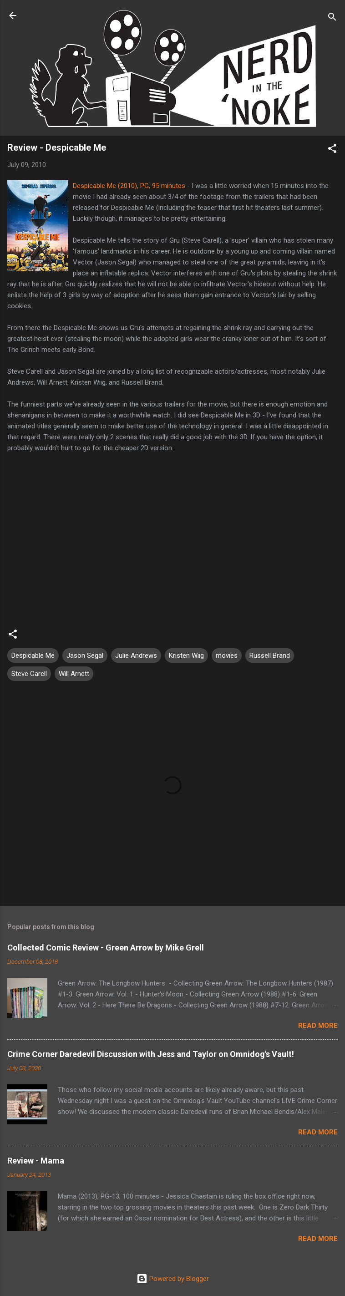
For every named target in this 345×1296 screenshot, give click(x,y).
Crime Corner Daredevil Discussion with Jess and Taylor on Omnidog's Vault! (150, 1054)
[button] (332, 150)
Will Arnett (74, 674)
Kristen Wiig (186, 655)
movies (227, 655)
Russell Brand (269, 655)
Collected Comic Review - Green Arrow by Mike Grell (105, 947)
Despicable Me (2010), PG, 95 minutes (129, 186)
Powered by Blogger (173, 1279)
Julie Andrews (136, 655)
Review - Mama (35, 1160)
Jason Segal (84, 655)
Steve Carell (29, 674)
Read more (318, 1026)
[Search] (332, 18)
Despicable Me (33, 655)
